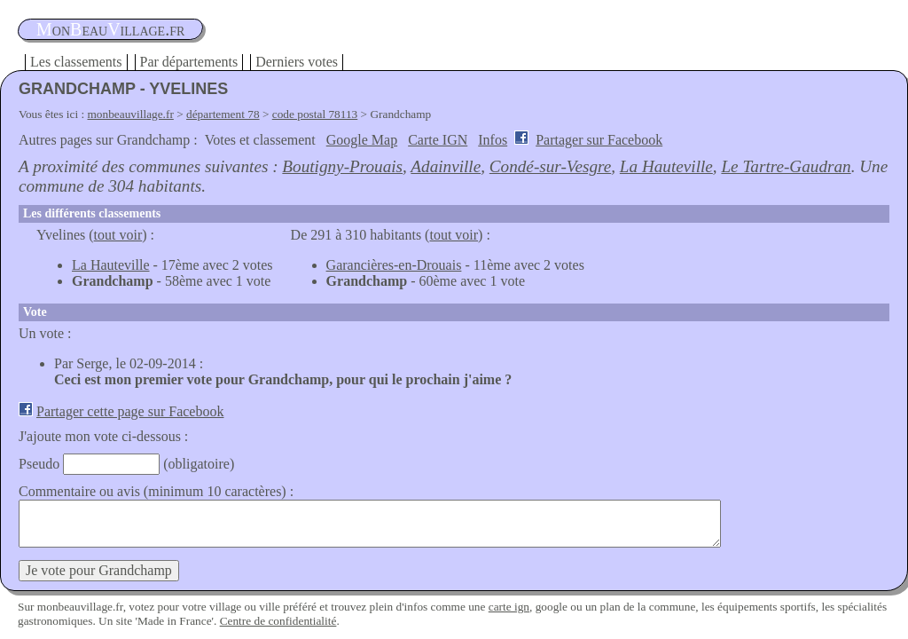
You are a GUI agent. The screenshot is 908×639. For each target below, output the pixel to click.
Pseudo (39, 463)
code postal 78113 (315, 114)
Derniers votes (296, 61)
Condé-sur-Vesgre (550, 166)
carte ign (509, 606)
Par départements (189, 61)
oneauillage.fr (110, 29)
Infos (492, 139)
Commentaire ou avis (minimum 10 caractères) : (156, 491)
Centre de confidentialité (278, 620)
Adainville (446, 166)
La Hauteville (666, 166)
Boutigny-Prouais (342, 166)
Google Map (361, 139)
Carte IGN (437, 139)
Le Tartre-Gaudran (785, 166)
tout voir (118, 234)
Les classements (76, 61)
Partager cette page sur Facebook (129, 411)
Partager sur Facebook (599, 139)
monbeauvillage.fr (131, 114)
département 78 (223, 114)
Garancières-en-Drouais (394, 264)
